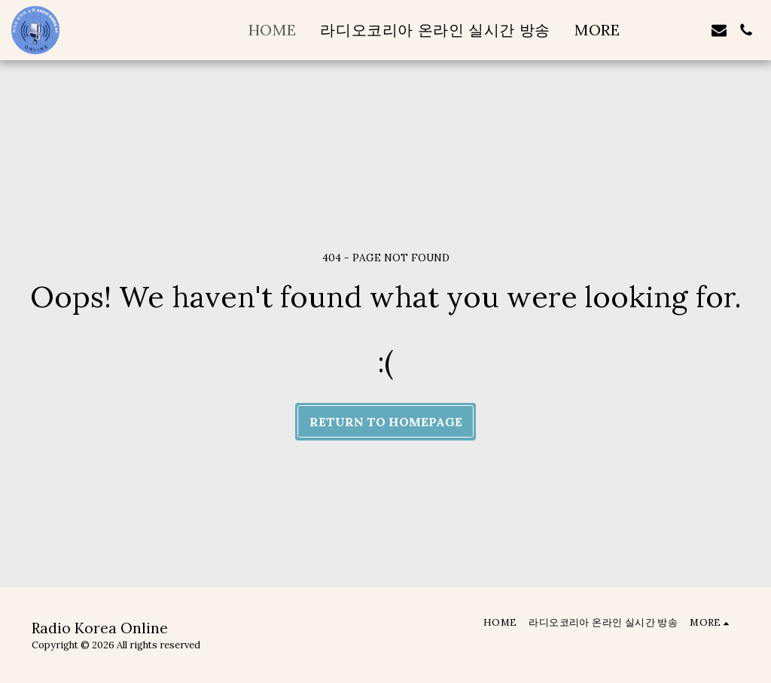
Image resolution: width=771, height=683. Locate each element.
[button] (692, 30)
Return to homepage (385, 421)
